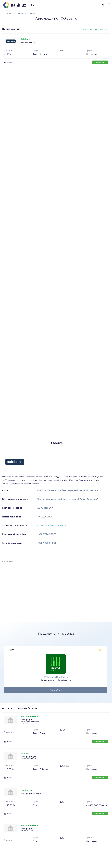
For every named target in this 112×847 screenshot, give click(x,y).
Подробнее (100, 62)
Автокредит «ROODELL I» (26, 829)
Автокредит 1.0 (27, 42)
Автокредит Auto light (30, 793)
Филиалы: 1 (43, 525)
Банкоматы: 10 (59, 525)
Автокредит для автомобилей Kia (28, 757)
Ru (33, 5)
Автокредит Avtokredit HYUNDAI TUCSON (30, 721)
